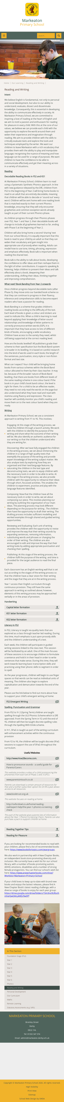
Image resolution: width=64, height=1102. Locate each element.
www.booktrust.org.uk (17, 794)
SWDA (42, 1098)
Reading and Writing (35, 83)
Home (6, 83)
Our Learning (17, 83)
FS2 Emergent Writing (17, 701)
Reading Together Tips (17, 829)
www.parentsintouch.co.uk (19, 779)
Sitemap (32, 1094)
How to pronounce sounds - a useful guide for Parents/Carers (29, 766)
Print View (32, 1090)
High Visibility (32, 1087)
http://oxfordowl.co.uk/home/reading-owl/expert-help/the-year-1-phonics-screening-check (29, 807)
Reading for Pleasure (16, 835)
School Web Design (27, 1098)
